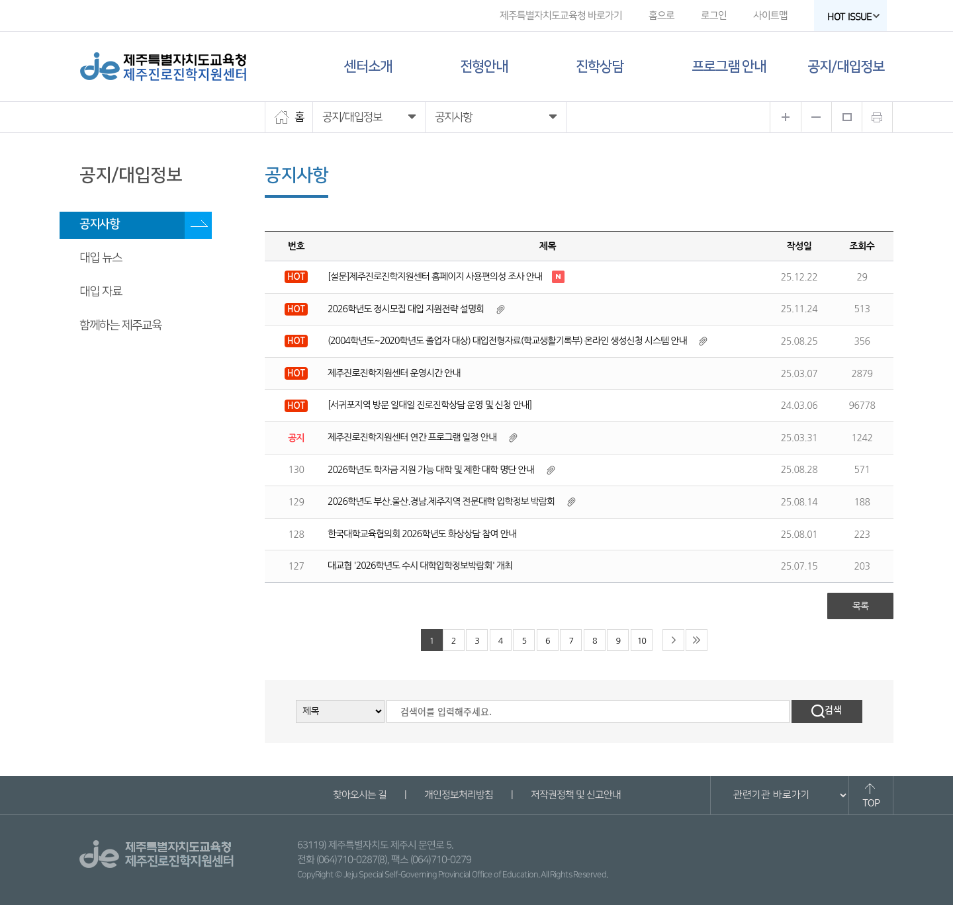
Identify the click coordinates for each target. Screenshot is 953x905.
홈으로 (661, 15)
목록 (860, 606)
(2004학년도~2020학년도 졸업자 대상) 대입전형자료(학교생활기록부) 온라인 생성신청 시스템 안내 (507, 340)
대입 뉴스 (100, 258)
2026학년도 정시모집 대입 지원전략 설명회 (406, 309)
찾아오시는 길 (359, 795)
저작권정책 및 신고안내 (575, 795)
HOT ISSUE (853, 16)
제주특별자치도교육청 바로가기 (561, 15)
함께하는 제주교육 (120, 325)
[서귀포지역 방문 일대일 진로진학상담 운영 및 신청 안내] (429, 404)
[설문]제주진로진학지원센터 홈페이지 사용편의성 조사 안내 (435, 276)
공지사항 (99, 224)
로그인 (714, 15)
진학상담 (599, 66)
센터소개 (368, 66)
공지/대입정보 (845, 66)
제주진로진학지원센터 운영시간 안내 (394, 373)
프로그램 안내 (729, 66)
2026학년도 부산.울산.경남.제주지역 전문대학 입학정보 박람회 (441, 501)
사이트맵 (770, 15)
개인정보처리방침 (458, 795)
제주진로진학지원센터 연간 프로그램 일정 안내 (412, 437)
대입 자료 (100, 291)
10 (641, 640)
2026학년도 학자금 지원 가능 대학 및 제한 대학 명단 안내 (431, 469)
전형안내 (484, 66)
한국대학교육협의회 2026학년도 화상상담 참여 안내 (422, 534)
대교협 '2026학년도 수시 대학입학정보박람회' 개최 (420, 565)
